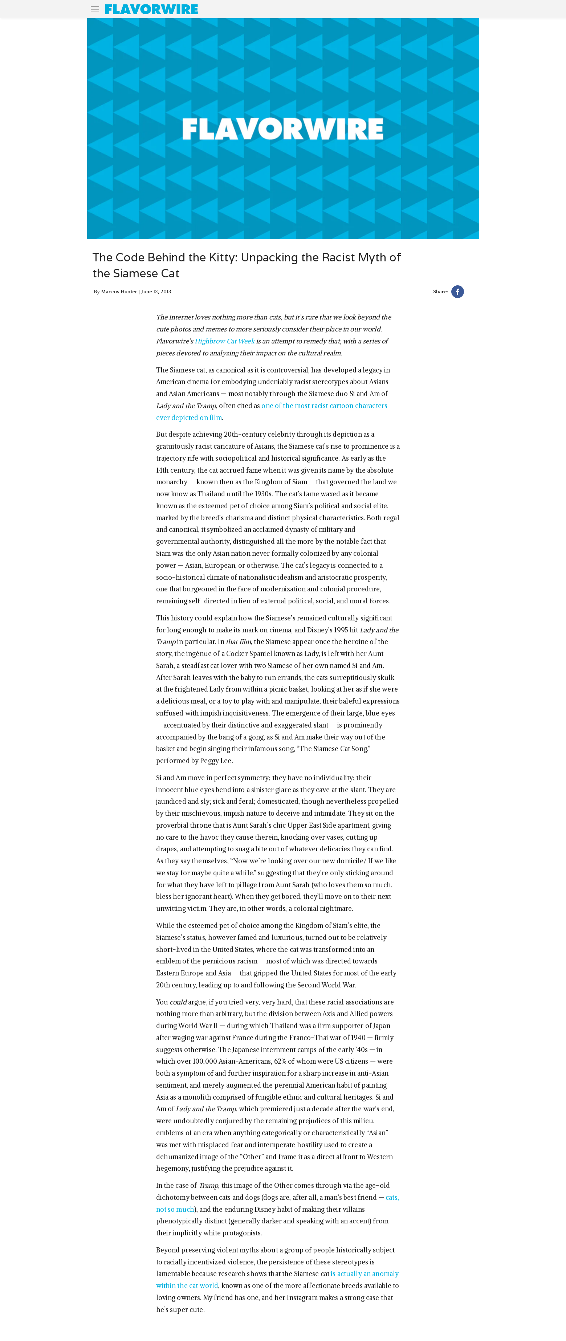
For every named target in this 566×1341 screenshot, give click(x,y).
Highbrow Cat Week (224, 341)
